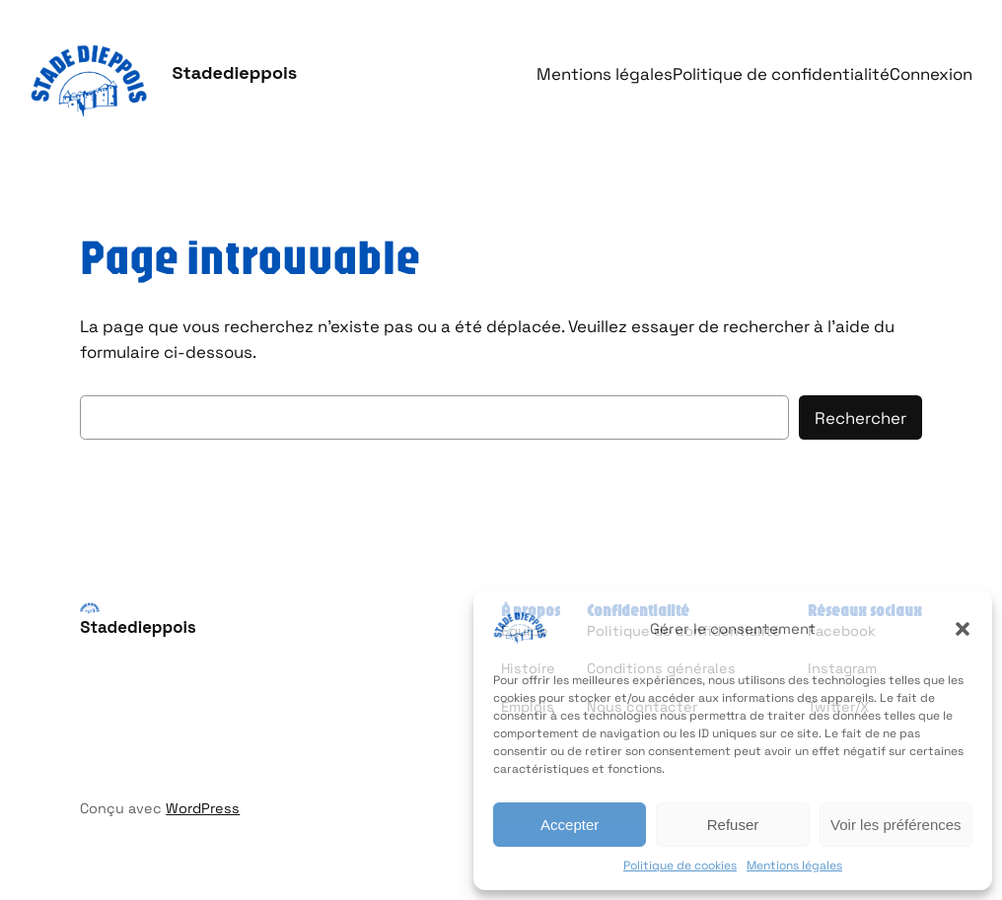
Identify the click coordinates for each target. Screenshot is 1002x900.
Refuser (733, 824)
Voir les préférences (896, 824)
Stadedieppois (234, 72)
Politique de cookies (680, 865)
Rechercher (860, 418)
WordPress (203, 808)
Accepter (569, 824)
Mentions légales (794, 865)
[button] (962, 629)
